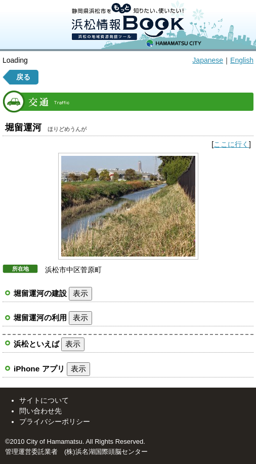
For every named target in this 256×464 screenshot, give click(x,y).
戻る (23, 77)
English (241, 60)
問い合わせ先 (40, 411)
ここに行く (231, 144)
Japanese (207, 60)
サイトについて (44, 400)
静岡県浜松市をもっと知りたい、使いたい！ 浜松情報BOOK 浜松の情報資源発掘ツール (128, 24)
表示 (80, 293)
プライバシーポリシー (54, 421)
